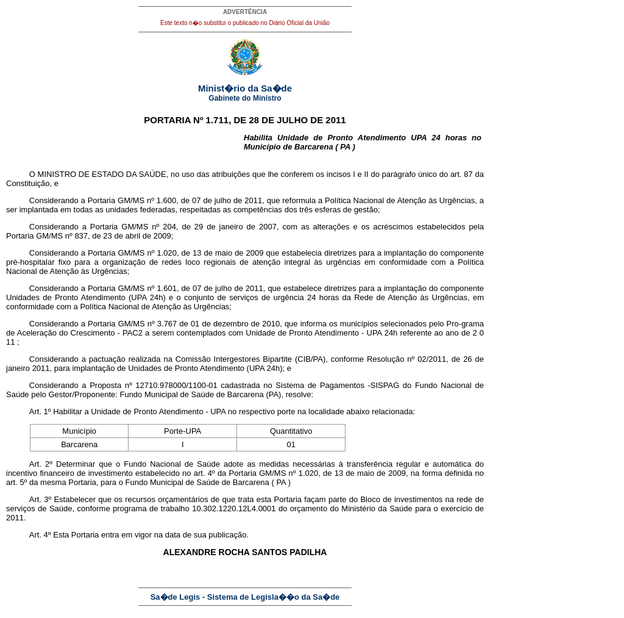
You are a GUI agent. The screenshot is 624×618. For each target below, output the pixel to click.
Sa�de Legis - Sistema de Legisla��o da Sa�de (245, 597)
